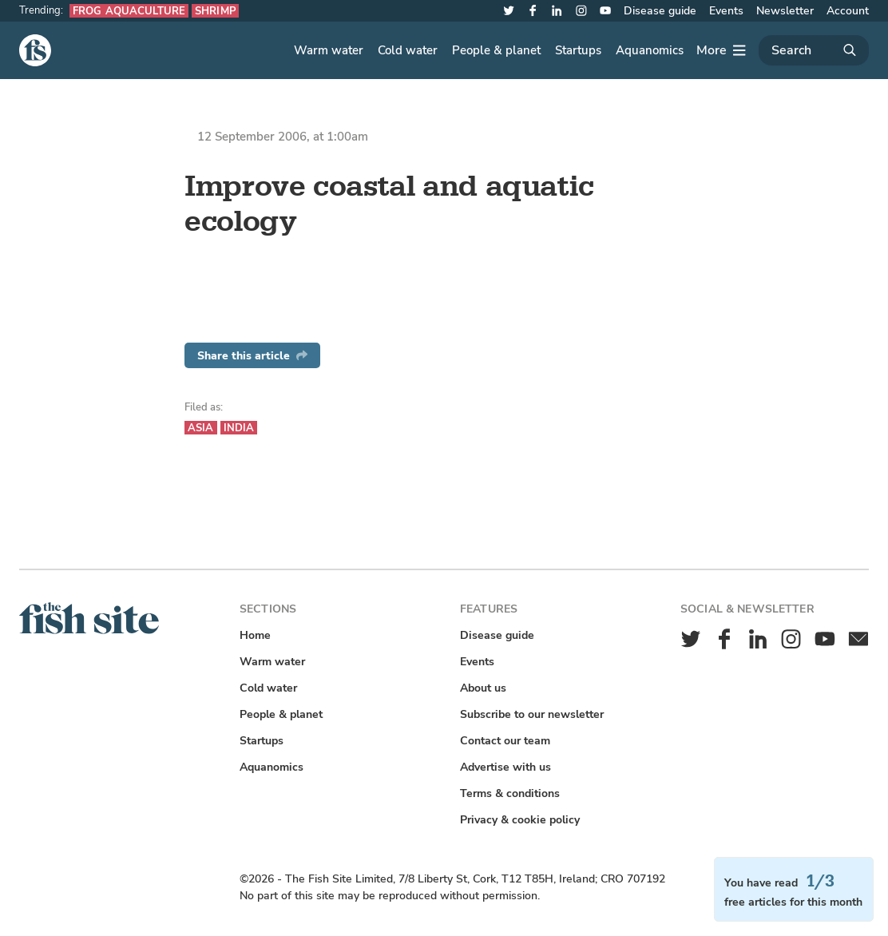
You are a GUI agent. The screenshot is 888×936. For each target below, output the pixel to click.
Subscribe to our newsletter (532, 714)
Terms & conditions (510, 793)
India (239, 427)
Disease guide (660, 10)
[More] (721, 50)
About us (483, 688)
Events (726, 10)
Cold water (408, 50)
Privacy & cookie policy (520, 819)
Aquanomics (650, 50)
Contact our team (505, 740)
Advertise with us (505, 767)
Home (255, 635)
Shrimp (215, 11)
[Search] (814, 50)
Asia (201, 427)
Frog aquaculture (129, 11)
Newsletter (785, 10)
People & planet (496, 50)
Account (848, 10)
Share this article (252, 355)
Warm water (328, 50)
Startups (578, 50)
